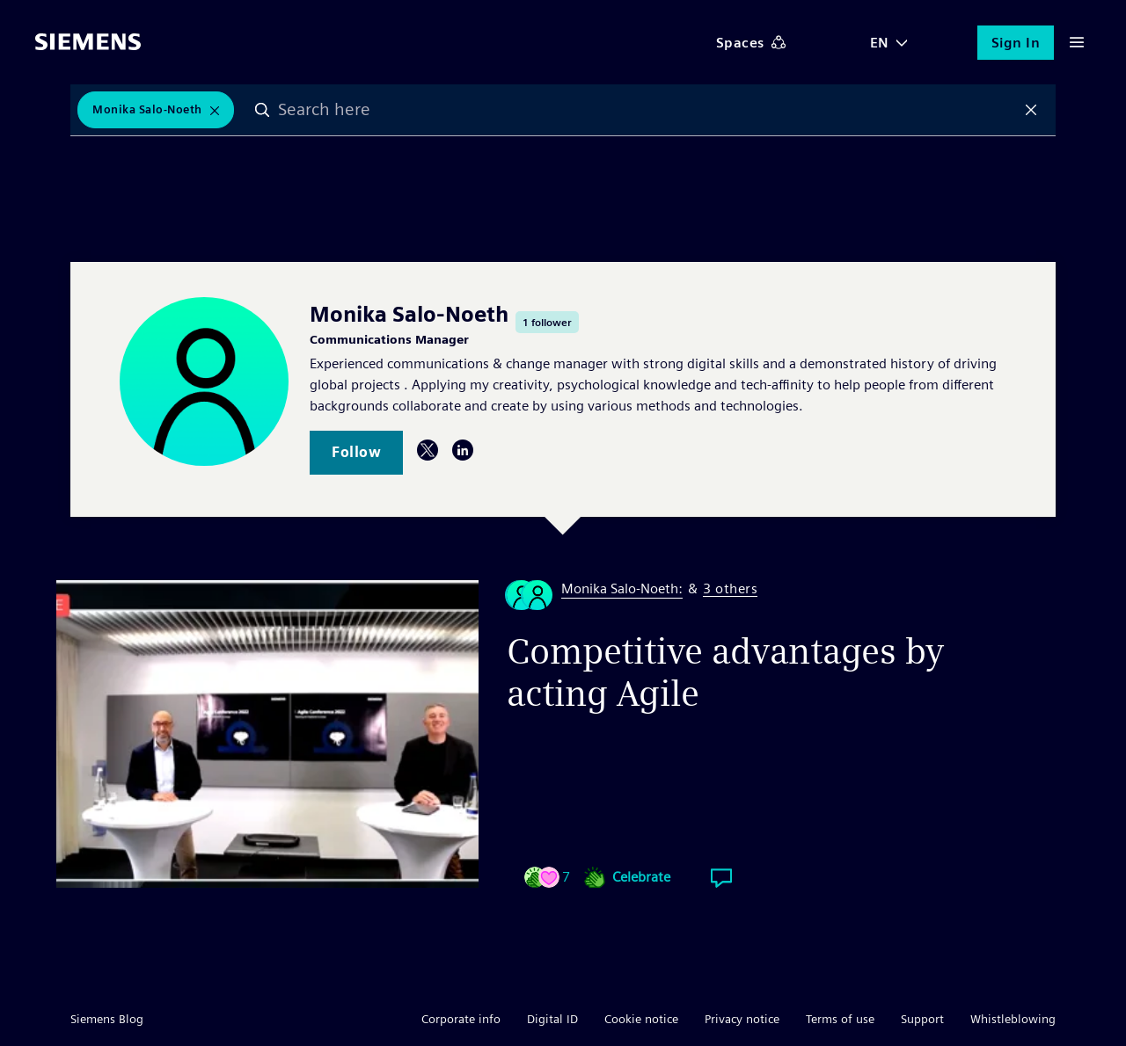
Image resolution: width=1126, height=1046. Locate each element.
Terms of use (840, 1019)
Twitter (427, 450)
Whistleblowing (1013, 1019)
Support (922, 1019)
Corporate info (461, 1019)
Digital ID (552, 1019)
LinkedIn (462, 450)
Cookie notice (641, 1019)
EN (879, 42)
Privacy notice (742, 1019)
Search (263, 110)
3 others (730, 589)
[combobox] (647, 109)
